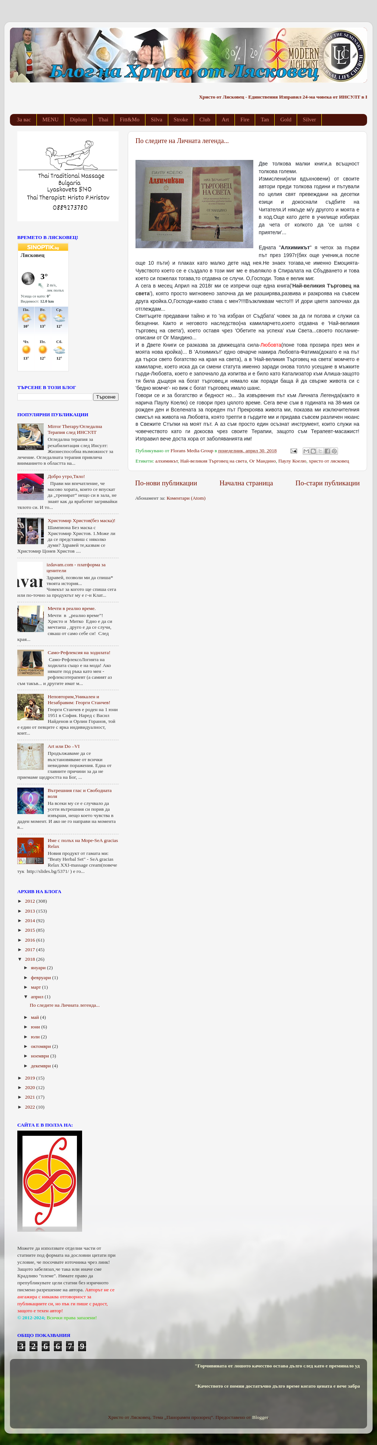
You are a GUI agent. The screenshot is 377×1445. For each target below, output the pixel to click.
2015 (30, 930)
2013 (30, 911)
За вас (24, 119)
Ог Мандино (262, 461)
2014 (30, 920)
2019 (30, 1078)
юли (36, 1036)
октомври (41, 1046)
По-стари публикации (328, 483)
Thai (103, 119)
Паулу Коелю (292, 461)
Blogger (260, 1417)
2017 (30, 949)
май (35, 1017)
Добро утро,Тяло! (66, 476)
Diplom (78, 119)
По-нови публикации (166, 483)
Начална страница (246, 483)
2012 (30, 901)
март (36, 987)
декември (41, 1065)
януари (39, 967)
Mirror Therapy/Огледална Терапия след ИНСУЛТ (74, 429)
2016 (30, 940)
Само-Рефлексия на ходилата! (78, 652)
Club (205, 119)
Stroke (181, 119)
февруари (41, 977)
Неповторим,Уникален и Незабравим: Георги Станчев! (78, 699)
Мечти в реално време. (71, 608)
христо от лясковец (329, 461)
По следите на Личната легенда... (182, 140)
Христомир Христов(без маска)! (81, 520)
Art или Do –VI (63, 746)
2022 (30, 1107)
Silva (156, 119)
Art (225, 119)
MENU (50, 119)
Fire (244, 119)
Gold (285, 119)
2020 (30, 1087)
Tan (265, 119)
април (38, 996)
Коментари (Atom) (185, 498)
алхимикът (166, 461)
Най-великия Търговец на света (213, 461)
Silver (309, 119)
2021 (30, 1097)
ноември (40, 1056)
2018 (30, 959)
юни (36, 1027)
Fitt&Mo (129, 119)
